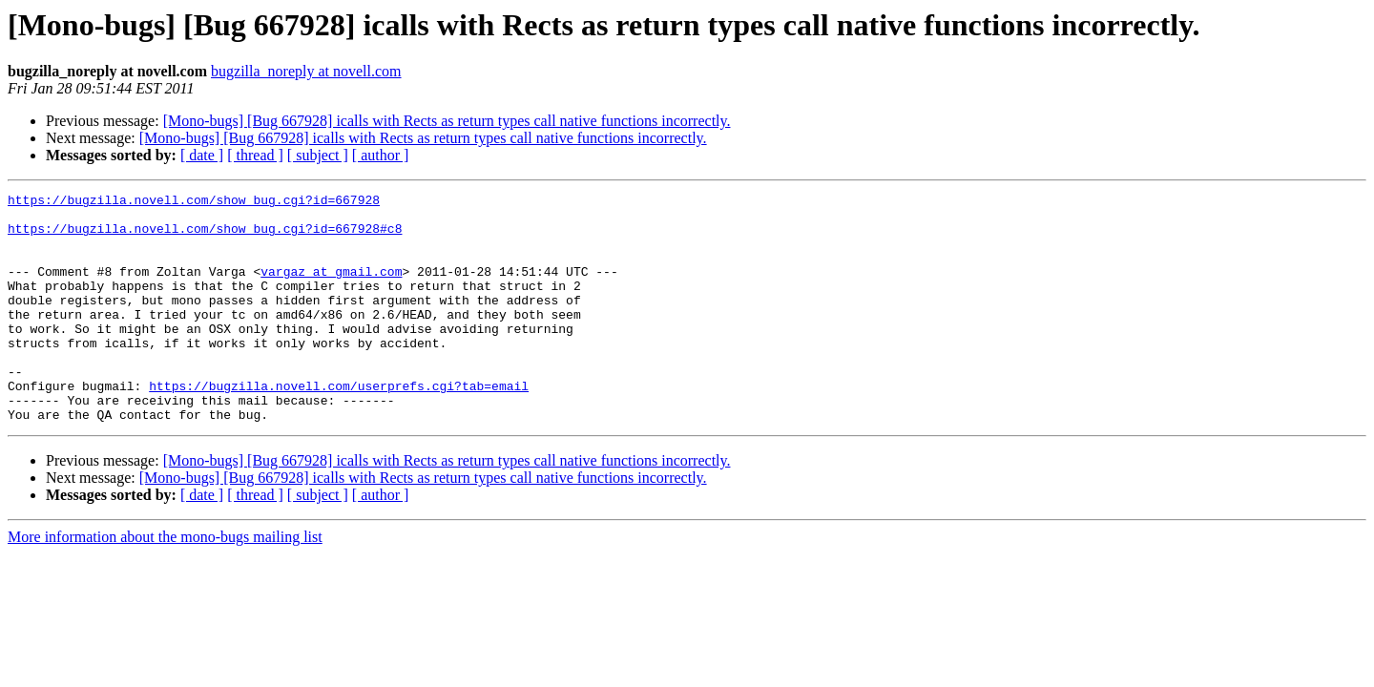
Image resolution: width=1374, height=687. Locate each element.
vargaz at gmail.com (331, 288)
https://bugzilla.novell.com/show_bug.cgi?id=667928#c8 (205, 236)
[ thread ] (255, 155)
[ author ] (380, 155)
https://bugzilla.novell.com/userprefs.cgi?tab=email (339, 425)
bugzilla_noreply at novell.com (306, 71)
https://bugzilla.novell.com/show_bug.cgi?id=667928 (194, 202)
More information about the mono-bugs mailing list (165, 582)
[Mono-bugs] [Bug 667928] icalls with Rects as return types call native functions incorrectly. (447, 121)
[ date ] (201, 155)
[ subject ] (317, 155)
